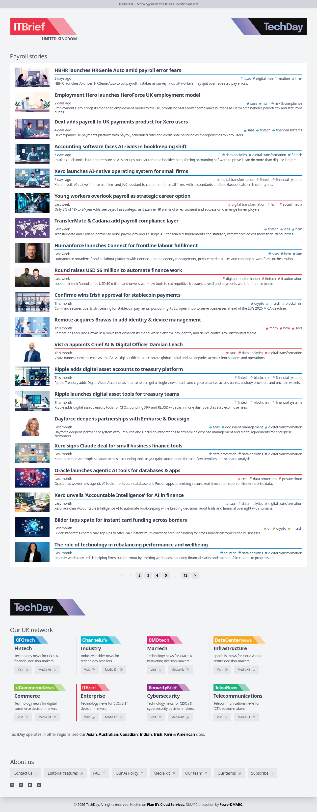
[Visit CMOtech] (156, 669)
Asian (91, 734)
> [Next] (195, 575)
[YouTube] (30, 785)
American (186, 734)
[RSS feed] (39, 785)
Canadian (129, 734)
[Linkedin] (12, 785)
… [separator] (175, 575)
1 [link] (131, 575)
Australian (108, 734)
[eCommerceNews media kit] (47, 717)
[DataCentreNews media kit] (246, 669)
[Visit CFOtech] (23, 669)
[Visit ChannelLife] (90, 669)
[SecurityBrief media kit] (180, 717)
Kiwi (168, 734)
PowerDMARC (231, 804)
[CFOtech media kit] (47, 669)
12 (185, 575)
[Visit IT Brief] (90, 717)
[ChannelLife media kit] (114, 669)
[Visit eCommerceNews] (23, 717)
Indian (146, 734)
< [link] (122, 575)
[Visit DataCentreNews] (222, 669)
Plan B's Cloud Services (165, 804)
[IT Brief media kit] (114, 717)
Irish (158, 734)
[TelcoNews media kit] (246, 717)
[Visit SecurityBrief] (156, 717)
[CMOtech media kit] (180, 669)
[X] (21, 785)
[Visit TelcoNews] (222, 717)
